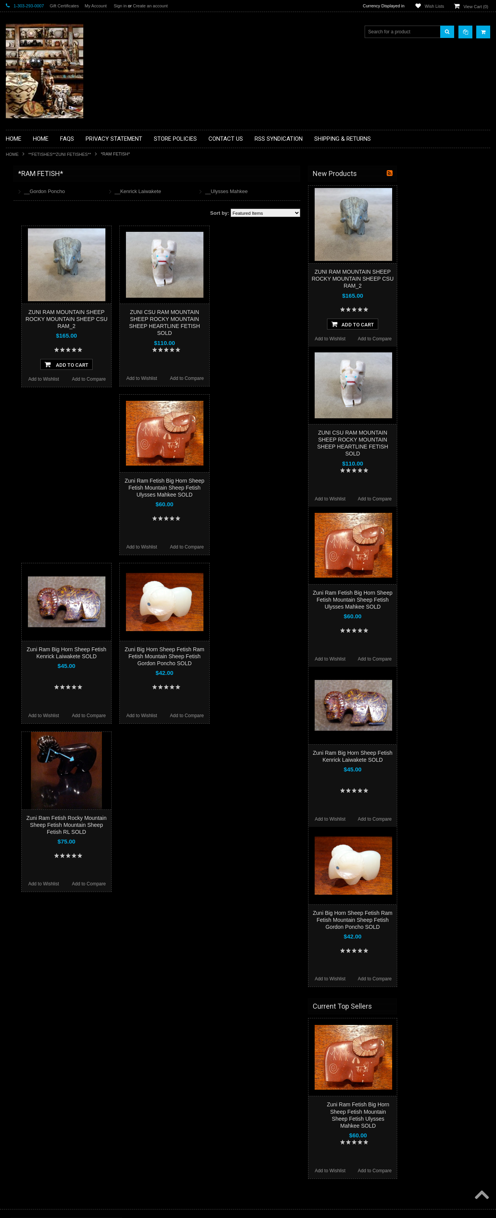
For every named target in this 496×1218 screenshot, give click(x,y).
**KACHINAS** (25, 296)
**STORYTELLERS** (32, 428)
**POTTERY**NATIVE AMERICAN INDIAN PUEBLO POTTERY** (46, 411)
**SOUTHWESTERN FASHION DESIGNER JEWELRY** (42, 392)
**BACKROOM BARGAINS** (40, 191)
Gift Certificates (64, 5)
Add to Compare (182, 379)
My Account (95, 5)
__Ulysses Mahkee (319, 191)
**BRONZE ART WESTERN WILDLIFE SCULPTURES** (50, 254)
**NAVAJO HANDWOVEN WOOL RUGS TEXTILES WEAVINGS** (52, 372)
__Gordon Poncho (137, 191)
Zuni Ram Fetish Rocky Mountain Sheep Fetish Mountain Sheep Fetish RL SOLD (159, 825)
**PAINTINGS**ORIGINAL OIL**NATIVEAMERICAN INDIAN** (46, 352)
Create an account (150, 5)
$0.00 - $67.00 (25, 477)
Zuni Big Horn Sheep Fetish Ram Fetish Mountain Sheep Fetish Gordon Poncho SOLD (257, 656)
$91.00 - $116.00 (27, 503)
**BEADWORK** (27, 237)
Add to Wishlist (136, 379)
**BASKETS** (24, 204)
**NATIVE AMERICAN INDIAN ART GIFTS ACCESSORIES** (46, 313)
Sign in (120, 5)
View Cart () (475, 6)
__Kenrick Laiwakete (231, 191)
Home (12, 154)
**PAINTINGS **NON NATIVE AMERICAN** (41, 221)
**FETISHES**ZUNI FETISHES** (59, 154)
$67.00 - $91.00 (26, 490)
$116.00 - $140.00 (28, 516)
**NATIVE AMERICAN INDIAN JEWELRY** (41, 333)
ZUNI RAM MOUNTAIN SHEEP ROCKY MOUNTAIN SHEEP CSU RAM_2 (160, 319)
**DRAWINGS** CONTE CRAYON (45, 270)
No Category (23, 440)
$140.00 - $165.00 (28, 529)
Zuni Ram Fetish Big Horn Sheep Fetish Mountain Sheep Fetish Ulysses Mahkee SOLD (257, 488)
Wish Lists (434, 6)
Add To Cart (159, 364)
